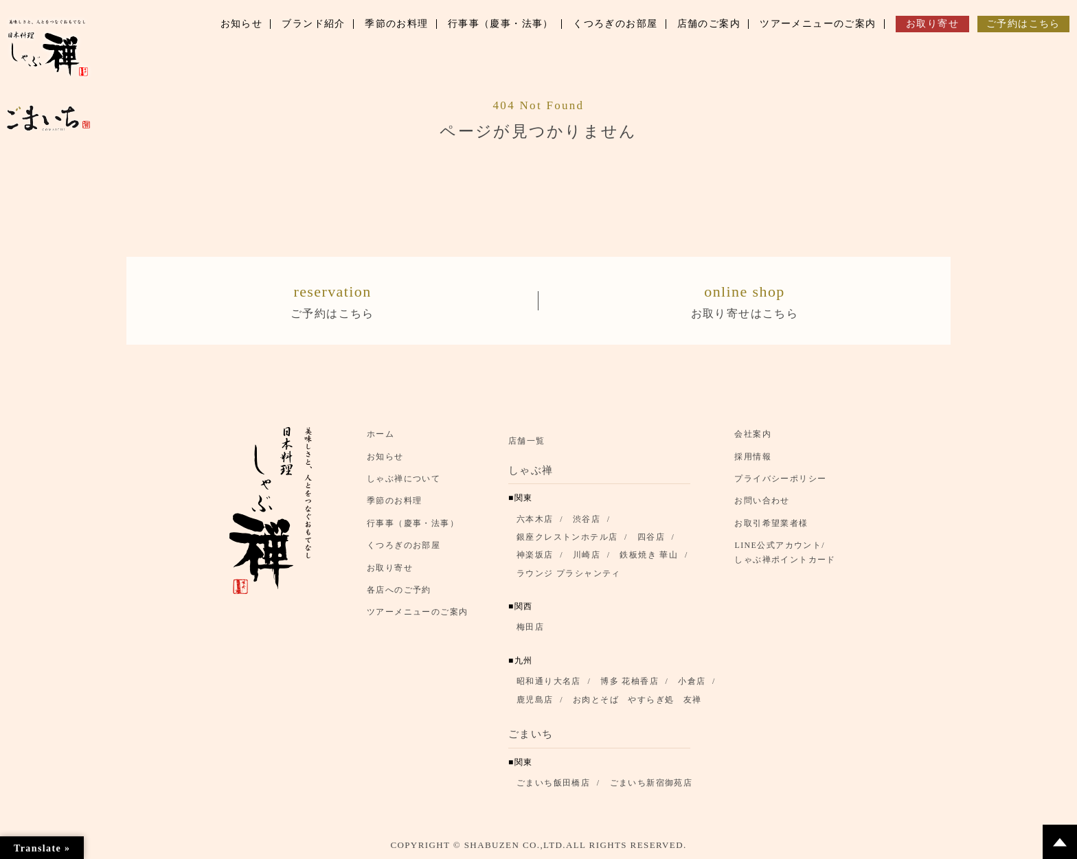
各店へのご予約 (399, 590)
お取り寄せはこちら (744, 299)
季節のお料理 (394, 501)
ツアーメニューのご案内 (417, 612)
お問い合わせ (761, 501)
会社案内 (752, 434)
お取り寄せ (390, 568)
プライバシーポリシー (780, 478)
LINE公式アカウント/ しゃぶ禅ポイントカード (788, 552)
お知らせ (385, 456)
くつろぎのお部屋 (403, 545)
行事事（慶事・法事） (413, 523)
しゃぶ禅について (403, 478)
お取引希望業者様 (771, 523)
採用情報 (752, 456)
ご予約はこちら (332, 299)
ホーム (380, 434)
